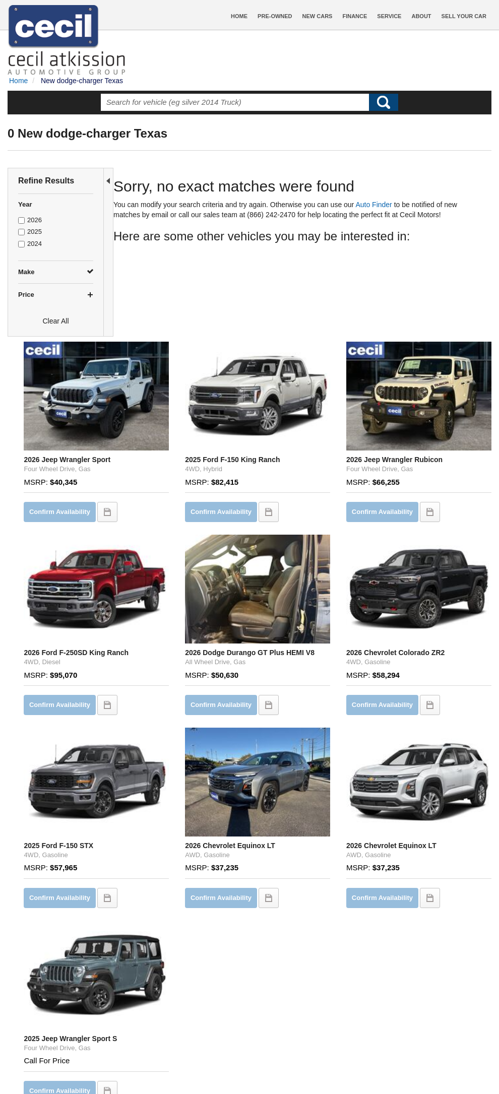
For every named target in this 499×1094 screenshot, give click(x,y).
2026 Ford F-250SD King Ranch (178, 526)
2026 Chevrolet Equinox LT (297, 705)
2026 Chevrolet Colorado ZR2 (427, 526)
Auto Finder (381, 205)
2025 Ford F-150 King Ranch (299, 357)
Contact (256, 1068)
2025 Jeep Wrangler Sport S (172, 875)
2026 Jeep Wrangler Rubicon (426, 357)
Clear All (55, 321)
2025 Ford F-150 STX (161, 705)
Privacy (283, 1068)
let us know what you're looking (227, 983)
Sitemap (311, 1068)
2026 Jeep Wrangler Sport (169, 357)
